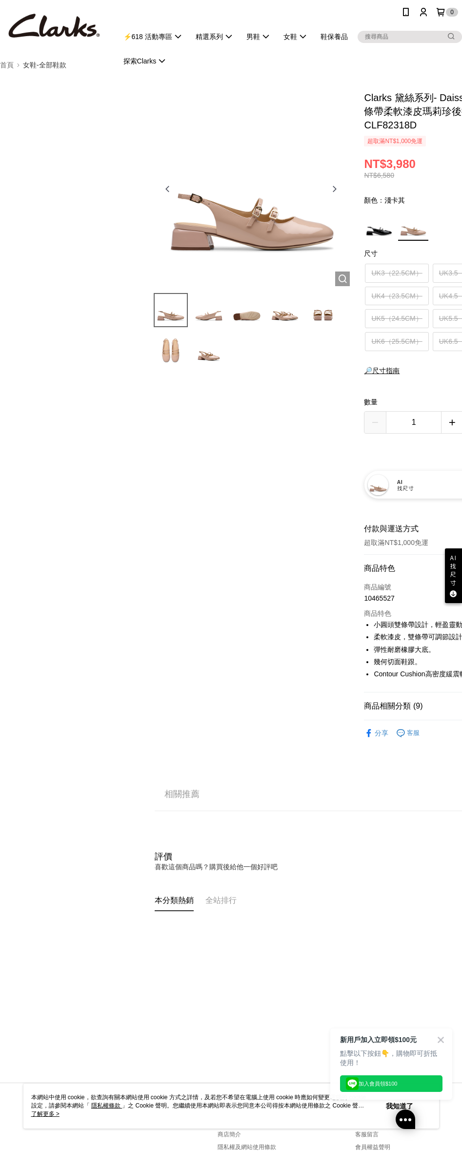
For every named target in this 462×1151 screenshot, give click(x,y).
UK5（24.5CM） (396, 318)
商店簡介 (229, 1134)
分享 (376, 733)
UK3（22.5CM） (396, 273)
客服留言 (367, 1134)
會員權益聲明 (372, 1147)
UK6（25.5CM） (396, 341)
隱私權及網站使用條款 (247, 1147)
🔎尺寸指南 (382, 371)
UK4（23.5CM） (396, 296)
